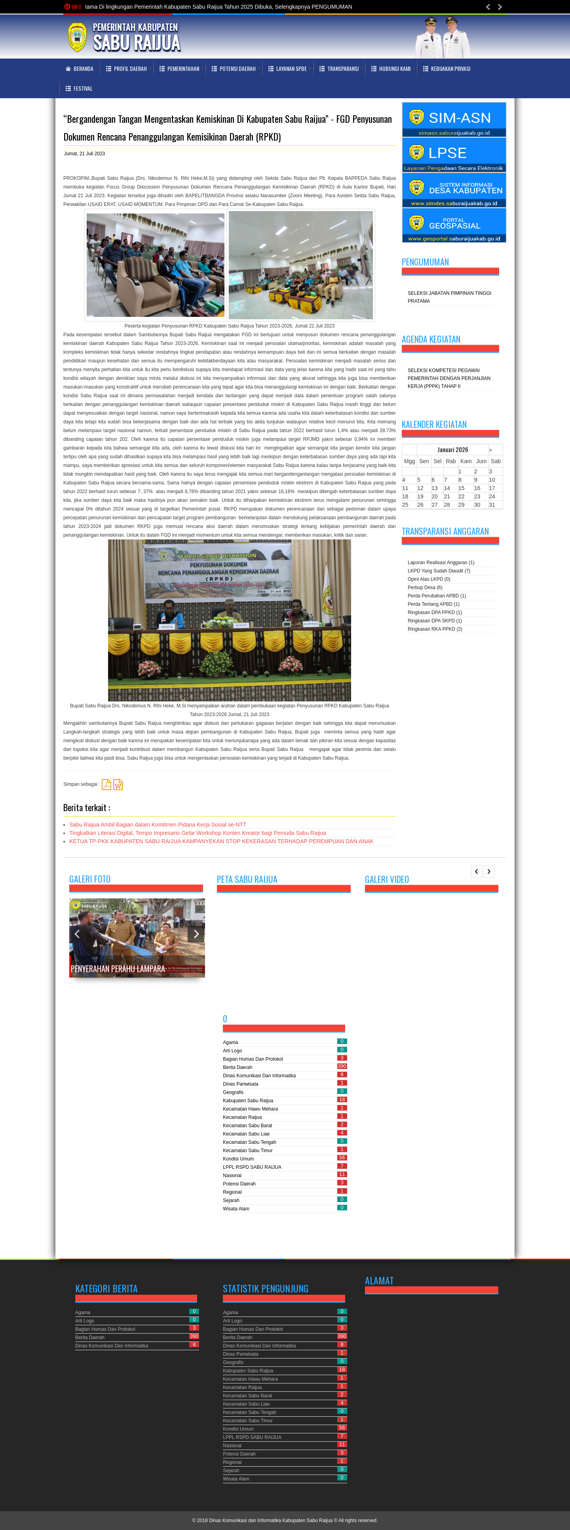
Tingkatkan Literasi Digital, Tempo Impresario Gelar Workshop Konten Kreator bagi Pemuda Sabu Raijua (197, 833)
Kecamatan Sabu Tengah (249, 1142)
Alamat (379, 1281)
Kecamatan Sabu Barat (247, 1125)
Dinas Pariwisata (240, 1084)
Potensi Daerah (239, 1184)
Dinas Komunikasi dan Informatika (259, 1075)
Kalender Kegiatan (434, 426)
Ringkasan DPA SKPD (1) (435, 622)
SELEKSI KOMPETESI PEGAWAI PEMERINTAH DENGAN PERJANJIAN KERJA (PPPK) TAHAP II (449, 379)
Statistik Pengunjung (265, 1288)
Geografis (233, 1092)
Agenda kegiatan (431, 339)
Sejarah (231, 1200)
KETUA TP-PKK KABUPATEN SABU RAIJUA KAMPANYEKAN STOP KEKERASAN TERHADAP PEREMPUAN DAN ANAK (221, 841)
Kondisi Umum (238, 1159)
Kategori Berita (106, 1288)
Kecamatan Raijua (242, 1117)
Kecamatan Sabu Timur (247, 1150)
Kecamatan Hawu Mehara (250, 1109)
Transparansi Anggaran (445, 532)
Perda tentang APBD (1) (434, 605)
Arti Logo (232, 1051)
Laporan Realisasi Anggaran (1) (441, 563)
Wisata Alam (236, 1209)
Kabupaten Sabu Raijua (248, 1100)
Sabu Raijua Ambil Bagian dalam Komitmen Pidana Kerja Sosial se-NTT (157, 824)
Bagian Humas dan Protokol (253, 1059)
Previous (77, 940)
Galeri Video (387, 882)
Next (196, 940)
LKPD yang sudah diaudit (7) (439, 572)
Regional (232, 1192)
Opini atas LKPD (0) (429, 580)
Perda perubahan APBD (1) (437, 597)
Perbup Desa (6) (425, 588)
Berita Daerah (237, 1067)
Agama (230, 1042)
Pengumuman (425, 262)
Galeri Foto (89, 884)
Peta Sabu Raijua (247, 881)
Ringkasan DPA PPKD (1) (435, 613)
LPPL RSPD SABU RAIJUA (252, 1167)
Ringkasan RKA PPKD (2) (435, 630)
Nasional (232, 1175)
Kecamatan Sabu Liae (246, 1134)
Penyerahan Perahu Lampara (118, 975)
